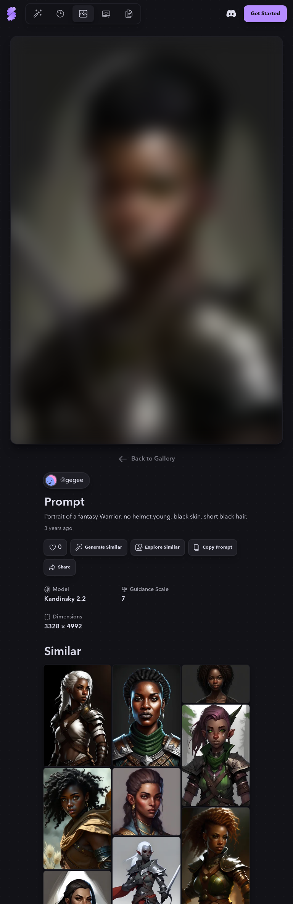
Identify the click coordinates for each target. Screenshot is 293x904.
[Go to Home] (11, 13)
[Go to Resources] (129, 14)
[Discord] (231, 14)
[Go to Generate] (37, 14)
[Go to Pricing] (106, 14)
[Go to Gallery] (83, 14)
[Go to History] (60, 14)
